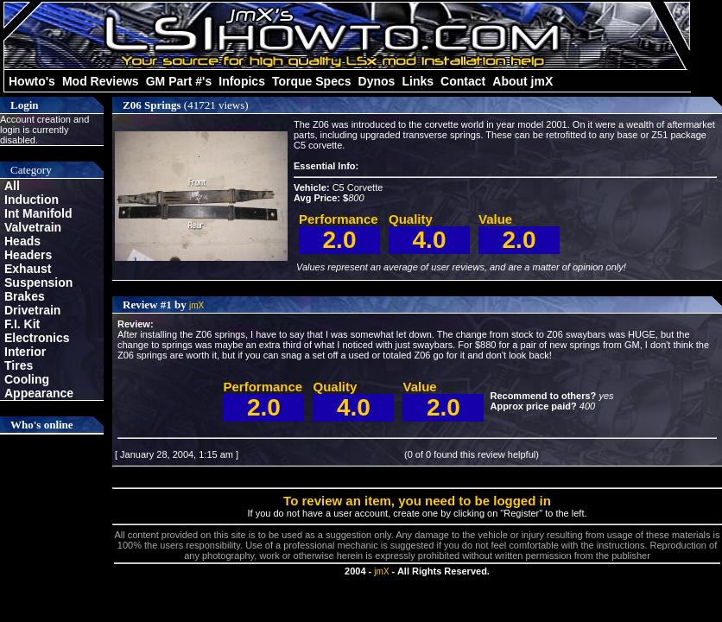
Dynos (377, 81)
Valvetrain (32, 227)
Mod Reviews (100, 81)
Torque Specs (312, 81)
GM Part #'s (179, 81)
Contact (462, 81)
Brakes (24, 296)
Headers (28, 255)
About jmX (522, 81)
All (12, 186)
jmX (196, 305)
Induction (31, 199)
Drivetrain (32, 310)
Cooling (26, 379)
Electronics (36, 338)
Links (418, 81)
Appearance (38, 393)
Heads (22, 241)
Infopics (241, 81)
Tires (18, 365)
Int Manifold (38, 213)
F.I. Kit (22, 324)
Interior (25, 352)
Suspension (38, 282)
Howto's (32, 81)
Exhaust (27, 269)
